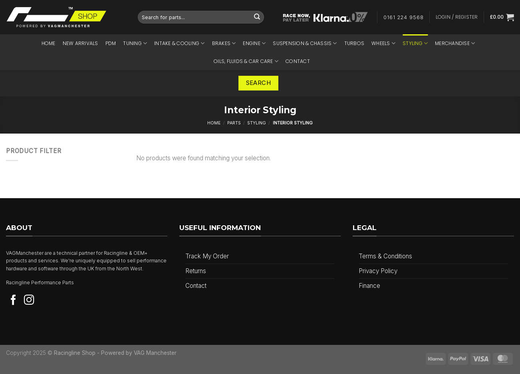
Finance (369, 285)
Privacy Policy (378, 271)
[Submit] (257, 17)
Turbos (354, 43)
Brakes (224, 43)
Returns (195, 271)
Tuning (135, 43)
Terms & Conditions (385, 256)
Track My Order (207, 256)
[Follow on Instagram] (29, 300)
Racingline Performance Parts (40, 282)
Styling (415, 43)
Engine (254, 43)
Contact (298, 61)
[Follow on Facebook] (13, 300)
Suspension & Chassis (305, 43)
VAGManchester (25, 253)
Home (49, 43)
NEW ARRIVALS (80, 43)
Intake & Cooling (179, 43)
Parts (234, 123)
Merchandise (455, 43)
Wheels (383, 43)
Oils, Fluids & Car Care (246, 61)
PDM (110, 43)
